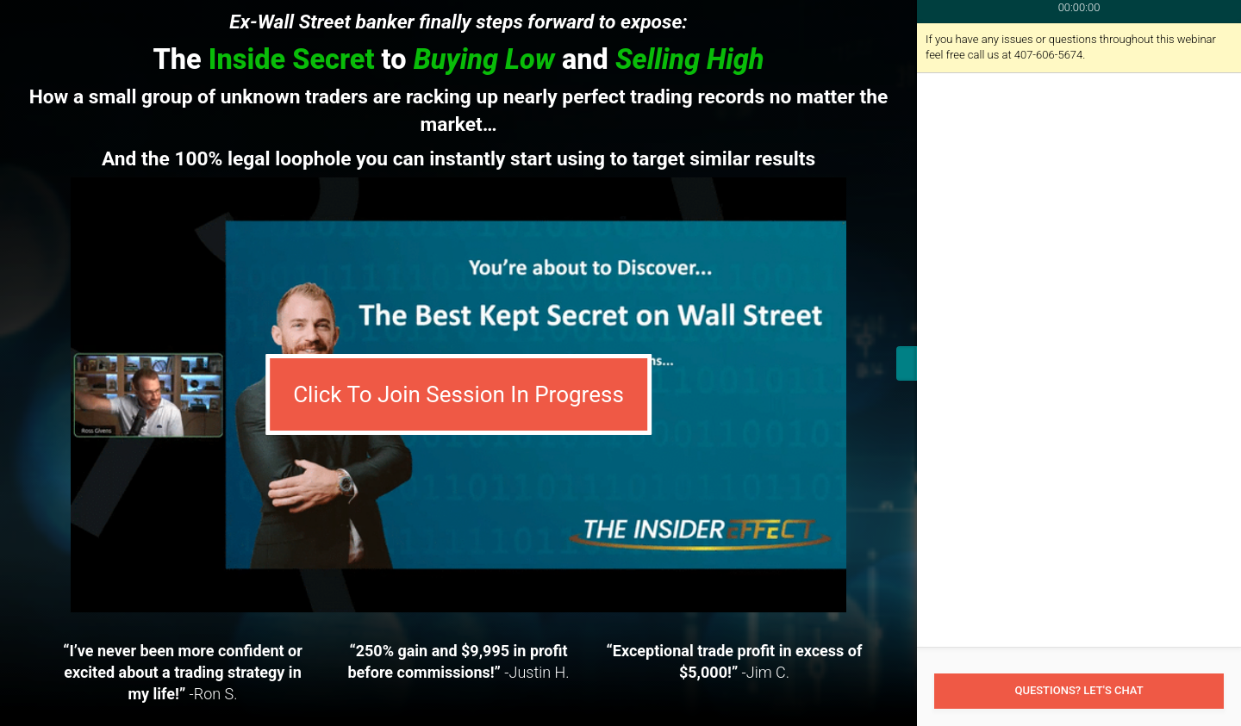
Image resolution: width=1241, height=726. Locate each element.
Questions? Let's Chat (1078, 690)
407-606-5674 (1048, 54)
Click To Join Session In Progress (458, 394)
